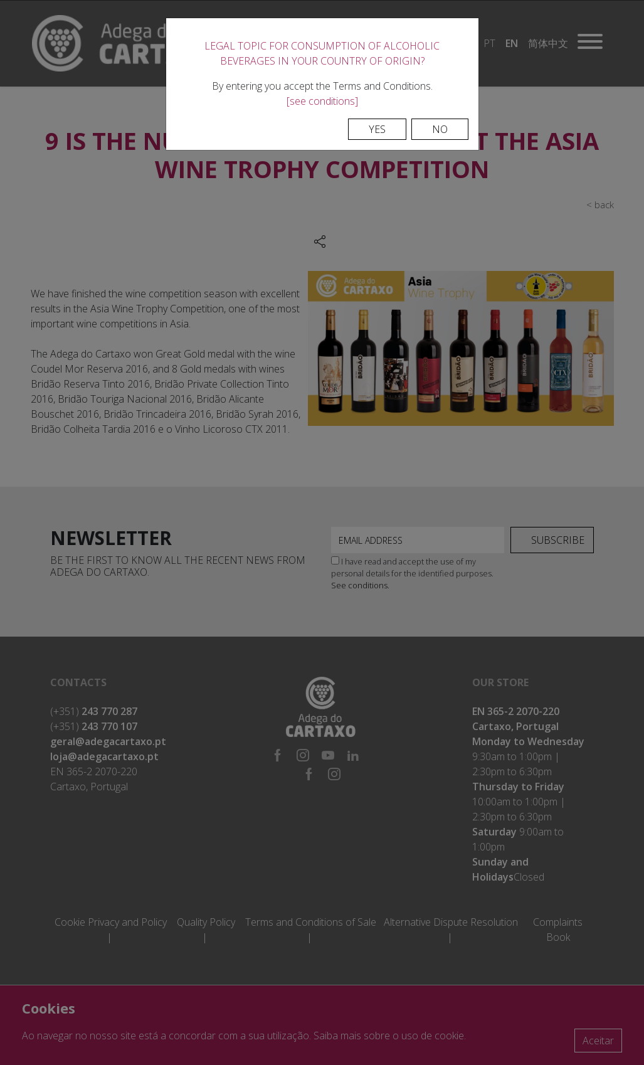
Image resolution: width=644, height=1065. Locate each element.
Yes (377, 129)
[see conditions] (322, 101)
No (440, 129)
